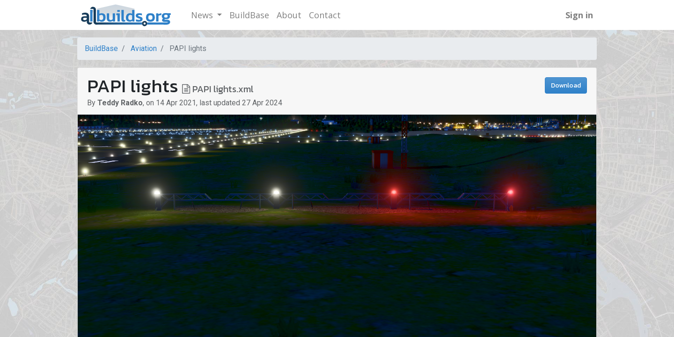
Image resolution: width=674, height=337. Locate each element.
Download (566, 85)
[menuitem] (249, 15)
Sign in (579, 15)
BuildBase (101, 48)
